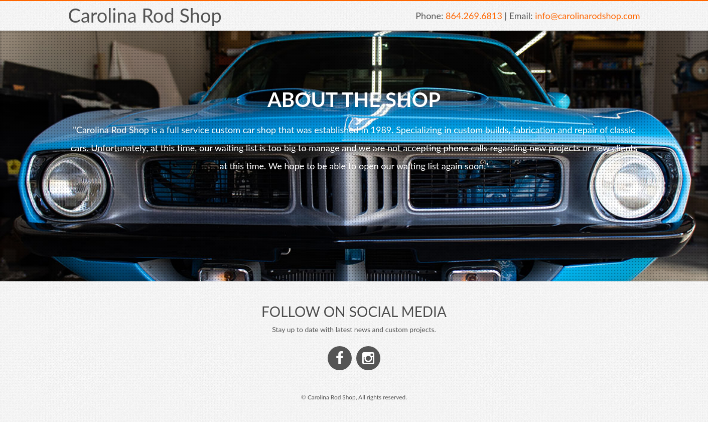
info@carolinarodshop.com (587, 15)
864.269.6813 (474, 15)
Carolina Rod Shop (145, 15)
